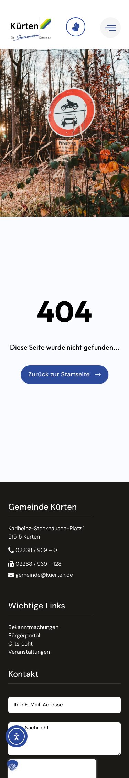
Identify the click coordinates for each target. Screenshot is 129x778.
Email (15, 694)
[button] (35, 564)
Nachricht (20, 719)
